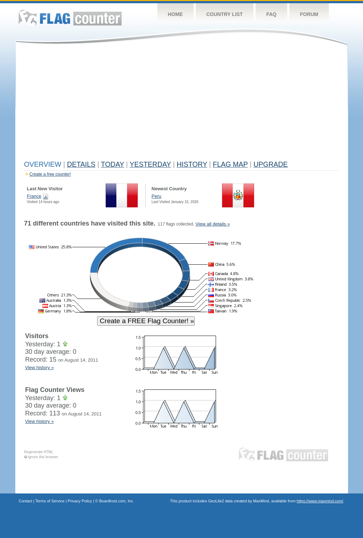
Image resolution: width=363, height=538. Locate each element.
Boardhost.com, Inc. (116, 501)
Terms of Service (49, 501)
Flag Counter (70, 18)
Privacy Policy (80, 501)
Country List (224, 14)
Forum (309, 14)
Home (175, 14)
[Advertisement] (181, 104)
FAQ (271, 14)
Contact (25, 501)
